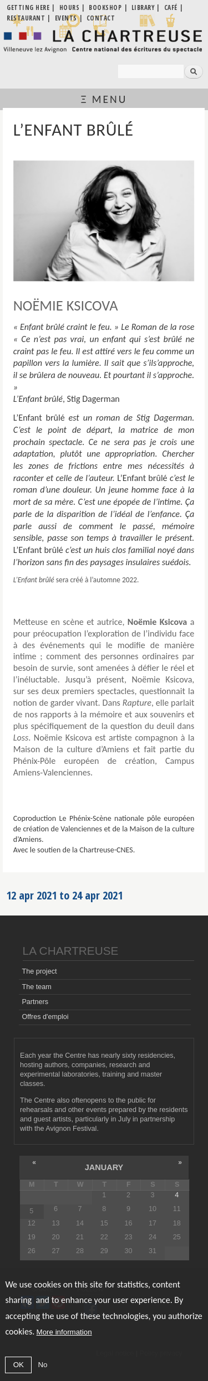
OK (18, 1365)
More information (64, 1332)
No (42, 1365)
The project (39, 971)
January (104, 1167)
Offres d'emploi (45, 1017)
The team (36, 987)
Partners (35, 1002)
